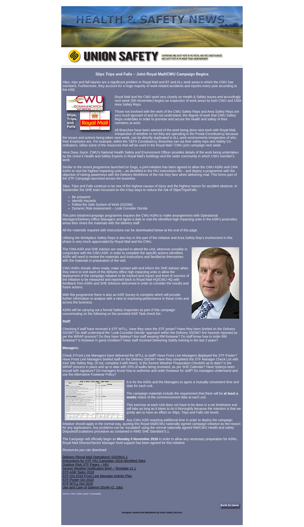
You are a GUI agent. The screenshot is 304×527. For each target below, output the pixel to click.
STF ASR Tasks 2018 (78, 472)
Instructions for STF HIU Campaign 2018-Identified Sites (103, 461)
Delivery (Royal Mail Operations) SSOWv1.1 (95, 457)
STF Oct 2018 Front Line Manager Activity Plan (97, 476)
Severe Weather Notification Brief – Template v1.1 (99, 468)
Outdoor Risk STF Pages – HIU (85, 464)
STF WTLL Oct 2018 (77, 483)
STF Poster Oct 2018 (78, 480)
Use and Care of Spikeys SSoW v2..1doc (92, 487)
